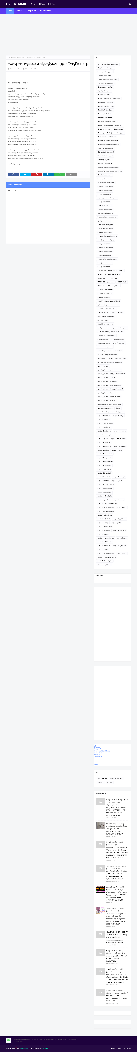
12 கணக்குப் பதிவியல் (105, 160)
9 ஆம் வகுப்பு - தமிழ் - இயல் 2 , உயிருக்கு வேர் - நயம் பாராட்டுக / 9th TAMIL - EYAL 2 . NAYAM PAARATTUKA (117, 956)
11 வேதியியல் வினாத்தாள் (115, 133)
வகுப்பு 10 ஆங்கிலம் (104, 431)
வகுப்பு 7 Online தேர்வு (105, 515)
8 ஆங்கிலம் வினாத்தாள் (105, 228)
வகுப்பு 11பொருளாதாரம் (105, 461)
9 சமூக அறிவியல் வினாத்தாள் (107, 259)
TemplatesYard (24, 1048)
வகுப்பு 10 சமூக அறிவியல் (106, 435)
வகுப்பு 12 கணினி (103, 481)
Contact (51, 4)
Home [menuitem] (10, 11)
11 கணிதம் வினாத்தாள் (105, 117)
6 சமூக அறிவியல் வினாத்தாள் (107, 198)
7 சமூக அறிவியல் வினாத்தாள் (107, 217)
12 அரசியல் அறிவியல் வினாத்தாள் (109, 144)
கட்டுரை (100, 309)
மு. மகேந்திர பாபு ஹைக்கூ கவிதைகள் (110, 362)
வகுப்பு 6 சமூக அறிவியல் (106, 507)
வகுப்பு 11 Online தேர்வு (118, 438)
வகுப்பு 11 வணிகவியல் (105, 454)
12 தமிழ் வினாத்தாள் (104, 179)
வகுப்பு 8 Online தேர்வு (105, 526)
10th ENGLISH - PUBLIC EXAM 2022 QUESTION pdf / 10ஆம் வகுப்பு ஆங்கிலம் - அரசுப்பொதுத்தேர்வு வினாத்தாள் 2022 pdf (117, 937)
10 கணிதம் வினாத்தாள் (105, 72)
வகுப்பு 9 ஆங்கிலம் (119, 545)
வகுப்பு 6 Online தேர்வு (105, 496)
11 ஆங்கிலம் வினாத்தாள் (105, 102)
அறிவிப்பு (116, 286)
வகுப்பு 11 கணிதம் (120, 446)
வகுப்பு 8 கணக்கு (103, 534)
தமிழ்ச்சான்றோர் (103, 339)
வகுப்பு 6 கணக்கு (118, 500)
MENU (96, 765)
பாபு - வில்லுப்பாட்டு (104, 351)
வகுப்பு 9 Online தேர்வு (105, 542)
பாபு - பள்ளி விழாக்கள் (105, 347)
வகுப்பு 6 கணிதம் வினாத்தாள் (107, 503)
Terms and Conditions (102, 751)
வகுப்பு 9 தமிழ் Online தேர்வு (107, 557)
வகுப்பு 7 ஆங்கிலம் (119, 519)
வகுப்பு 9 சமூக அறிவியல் (106, 553)
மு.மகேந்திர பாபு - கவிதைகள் (107, 381)
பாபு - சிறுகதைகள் (118, 343)
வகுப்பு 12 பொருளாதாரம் (106, 484)
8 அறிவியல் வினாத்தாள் (105, 224)
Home (34, 4)
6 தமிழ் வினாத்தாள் (104, 202)
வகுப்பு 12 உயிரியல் (104, 477)
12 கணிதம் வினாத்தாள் (105, 163)
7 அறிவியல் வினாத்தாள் (105, 209)
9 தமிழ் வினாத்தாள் (104, 267)
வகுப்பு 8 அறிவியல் (104, 530)
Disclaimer (98, 753)
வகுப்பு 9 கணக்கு (103, 549)
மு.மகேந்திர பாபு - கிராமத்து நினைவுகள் (110, 389)
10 (98, 64)
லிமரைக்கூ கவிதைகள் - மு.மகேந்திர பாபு (111, 412)
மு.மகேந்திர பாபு (103, 366)
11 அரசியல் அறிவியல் (105, 95)
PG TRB (100, 274)
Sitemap (97, 747)
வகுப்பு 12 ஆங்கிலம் (104, 469)
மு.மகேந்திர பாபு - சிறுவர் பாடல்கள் (109, 396)
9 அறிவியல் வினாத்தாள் (105, 247)
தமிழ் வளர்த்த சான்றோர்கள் (106, 335)
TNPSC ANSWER (121, 282)
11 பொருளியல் (118, 129)
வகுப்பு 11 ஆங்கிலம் (104, 442)
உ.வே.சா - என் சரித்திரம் (105, 289)
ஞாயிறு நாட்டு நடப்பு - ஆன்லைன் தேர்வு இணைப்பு (111, 328)
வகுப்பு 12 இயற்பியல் (104, 473)
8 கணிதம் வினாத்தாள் (105, 232)
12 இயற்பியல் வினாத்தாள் (106, 152)
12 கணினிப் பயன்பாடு (105, 175)
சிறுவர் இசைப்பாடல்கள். (105, 324)
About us (97, 755)
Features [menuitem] (19, 11)
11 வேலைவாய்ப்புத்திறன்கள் (107, 137)
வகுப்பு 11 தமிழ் (117, 450)
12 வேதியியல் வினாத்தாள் (106, 182)
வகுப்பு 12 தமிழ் (118, 416)
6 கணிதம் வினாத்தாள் (105, 194)
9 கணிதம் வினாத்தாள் (105, 255)
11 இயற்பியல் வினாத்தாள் (106, 106)
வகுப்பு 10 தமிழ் (103, 438)
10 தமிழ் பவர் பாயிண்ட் (105, 87)
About (42, 4)
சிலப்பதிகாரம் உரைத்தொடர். (107, 316)
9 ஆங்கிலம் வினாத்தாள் (105, 251)
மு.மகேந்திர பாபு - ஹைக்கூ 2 (107, 400)
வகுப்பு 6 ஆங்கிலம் (104, 500)
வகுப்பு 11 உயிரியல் (104, 416)
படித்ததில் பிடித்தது (104, 343)
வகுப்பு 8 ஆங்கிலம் (119, 530)
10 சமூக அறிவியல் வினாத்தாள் (107, 79)
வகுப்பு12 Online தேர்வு (105, 561)
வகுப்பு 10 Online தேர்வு (105, 423)
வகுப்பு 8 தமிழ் (122, 538)
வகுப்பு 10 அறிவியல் (104, 427)
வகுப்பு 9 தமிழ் (121, 553)
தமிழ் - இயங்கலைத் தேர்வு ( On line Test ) (111, 331)
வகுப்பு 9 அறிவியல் (104, 545)
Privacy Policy (99, 749)
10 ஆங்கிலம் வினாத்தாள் (106, 68)
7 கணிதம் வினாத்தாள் (104, 205)
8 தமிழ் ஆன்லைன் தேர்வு (106, 240)
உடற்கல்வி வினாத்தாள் (105, 293)
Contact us (98, 757)
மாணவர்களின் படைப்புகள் (117, 358)
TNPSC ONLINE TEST (104, 286)
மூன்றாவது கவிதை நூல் (105, 408)
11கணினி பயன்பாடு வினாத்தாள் (108, 140)
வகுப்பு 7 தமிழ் (116, 523)
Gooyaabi (44, 1048)
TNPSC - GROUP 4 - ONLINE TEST (107, 278)
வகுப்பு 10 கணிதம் (120, 431)
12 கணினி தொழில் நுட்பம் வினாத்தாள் (110, 171)
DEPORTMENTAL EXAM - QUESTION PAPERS (110, 270)
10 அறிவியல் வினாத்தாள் (110, 64)
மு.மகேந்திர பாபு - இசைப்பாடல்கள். (109, 370)
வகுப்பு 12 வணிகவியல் (105, 488)
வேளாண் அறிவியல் (104, 565)
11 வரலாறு (101, 133)
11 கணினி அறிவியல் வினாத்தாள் (108, 121)
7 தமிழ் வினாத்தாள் (104, 221)
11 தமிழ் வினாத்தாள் (104, 129)
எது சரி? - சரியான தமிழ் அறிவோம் (109, 301)
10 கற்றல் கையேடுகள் (104, 75)
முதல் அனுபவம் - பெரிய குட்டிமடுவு (109, 404)
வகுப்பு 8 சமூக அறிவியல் (106, 538)
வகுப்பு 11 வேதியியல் (104, 458)
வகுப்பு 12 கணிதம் (119, 477)
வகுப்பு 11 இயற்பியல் (104, 446)
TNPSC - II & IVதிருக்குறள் (106, 282)
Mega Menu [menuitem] (32, 11)
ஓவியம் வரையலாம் (112, 305)
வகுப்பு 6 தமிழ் (121, 507)
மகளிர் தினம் (102, 358)
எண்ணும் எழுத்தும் (104, 297)
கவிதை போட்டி (111, 309)
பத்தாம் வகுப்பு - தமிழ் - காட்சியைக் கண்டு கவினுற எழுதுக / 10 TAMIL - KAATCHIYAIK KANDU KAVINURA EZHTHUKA (117, 828)
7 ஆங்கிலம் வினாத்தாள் (105, 213)
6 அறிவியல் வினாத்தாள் (105, 186)
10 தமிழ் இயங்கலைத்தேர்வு (106, 83)
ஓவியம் (100, 305)
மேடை (118, 408)
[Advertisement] (68, 34)
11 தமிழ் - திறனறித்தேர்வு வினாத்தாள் (109, 125)
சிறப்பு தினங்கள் (103, 320)
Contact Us (127, 1048)
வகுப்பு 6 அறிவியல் (104, 419)
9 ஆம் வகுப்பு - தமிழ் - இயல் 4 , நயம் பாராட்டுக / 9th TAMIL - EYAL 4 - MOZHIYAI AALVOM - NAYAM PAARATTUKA (117, 995)
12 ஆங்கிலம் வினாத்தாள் (106, 148)
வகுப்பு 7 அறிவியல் (104, 519)
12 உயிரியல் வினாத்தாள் (105, 156)
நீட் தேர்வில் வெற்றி (117, 339)
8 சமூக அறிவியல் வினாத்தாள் (107, 236)
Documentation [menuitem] (45, 11)
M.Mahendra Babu (15, 69)
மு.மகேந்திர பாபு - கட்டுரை (106, 377)
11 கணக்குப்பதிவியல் (104, 114)
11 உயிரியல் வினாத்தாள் (105, 110)
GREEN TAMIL (16, 4)
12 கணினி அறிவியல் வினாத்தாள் (108, 167)
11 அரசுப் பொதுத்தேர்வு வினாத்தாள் (109, 98)
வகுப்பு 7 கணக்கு (103, 523)
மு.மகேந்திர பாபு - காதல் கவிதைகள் (109, 385)
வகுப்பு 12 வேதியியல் (104, 465)
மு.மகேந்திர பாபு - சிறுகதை (106, 393)
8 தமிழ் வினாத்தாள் (104, 244)
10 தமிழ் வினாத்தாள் (104, 91)
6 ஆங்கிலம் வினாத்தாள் (105, 190)
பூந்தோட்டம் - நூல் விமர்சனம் (107, 354)
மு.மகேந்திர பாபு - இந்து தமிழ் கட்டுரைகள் (111, 374)
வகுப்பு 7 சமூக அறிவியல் (106, 511)
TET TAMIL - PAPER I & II (112, 274)
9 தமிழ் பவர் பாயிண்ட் (105, 263)
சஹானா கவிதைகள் (117, 312)
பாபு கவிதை (118, 351)
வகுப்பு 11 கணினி (103, 450)
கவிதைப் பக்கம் (103, 312)
